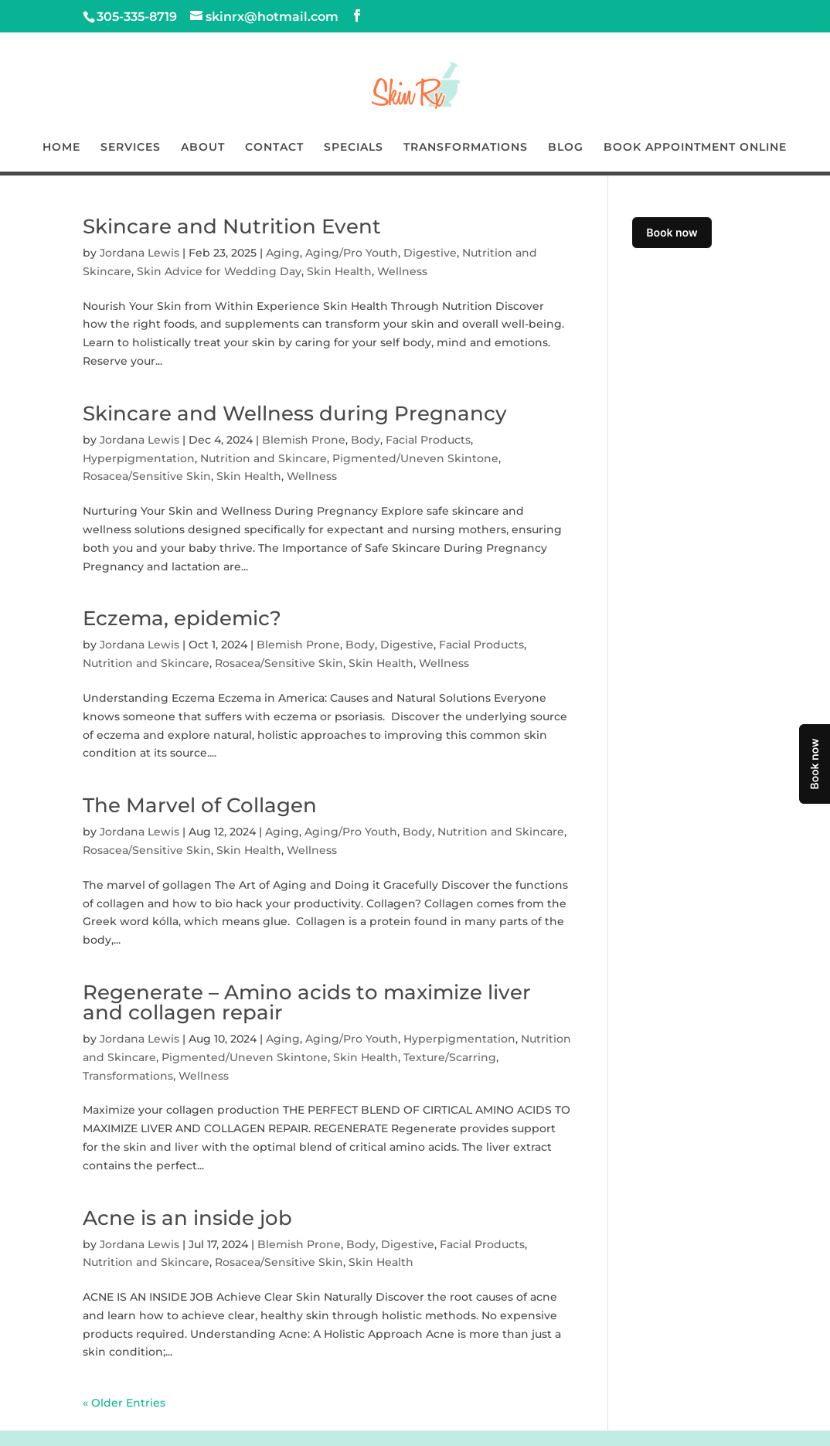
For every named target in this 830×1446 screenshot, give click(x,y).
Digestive (430, 253)
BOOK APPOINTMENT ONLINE (695, 147)
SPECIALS (353, 147)
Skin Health (339, 271)
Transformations (128, 1076)
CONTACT (274, 147)
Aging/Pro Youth (351, 253)
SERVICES (130, 147)
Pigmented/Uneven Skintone (415, 458)
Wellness (402, 271)
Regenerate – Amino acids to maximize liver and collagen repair (307, 1002)
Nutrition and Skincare (263, 458)
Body (365, 440)
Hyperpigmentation (139, 458)
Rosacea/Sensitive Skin (147, 476)
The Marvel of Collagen (200, 805)
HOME (61, 147)
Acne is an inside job (187, 1218)
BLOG (565, 147)
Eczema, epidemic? (182, 618)
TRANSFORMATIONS (465, 147)
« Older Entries (124, 1403)
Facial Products (428, 440)
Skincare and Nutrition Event (232, 226)
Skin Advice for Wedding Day (219, 271)
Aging (283, 253)
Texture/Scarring (449, 1057)
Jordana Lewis (139, 253)
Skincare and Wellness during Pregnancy (295, 413)
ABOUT (203, 147)
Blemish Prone (303, 440)
